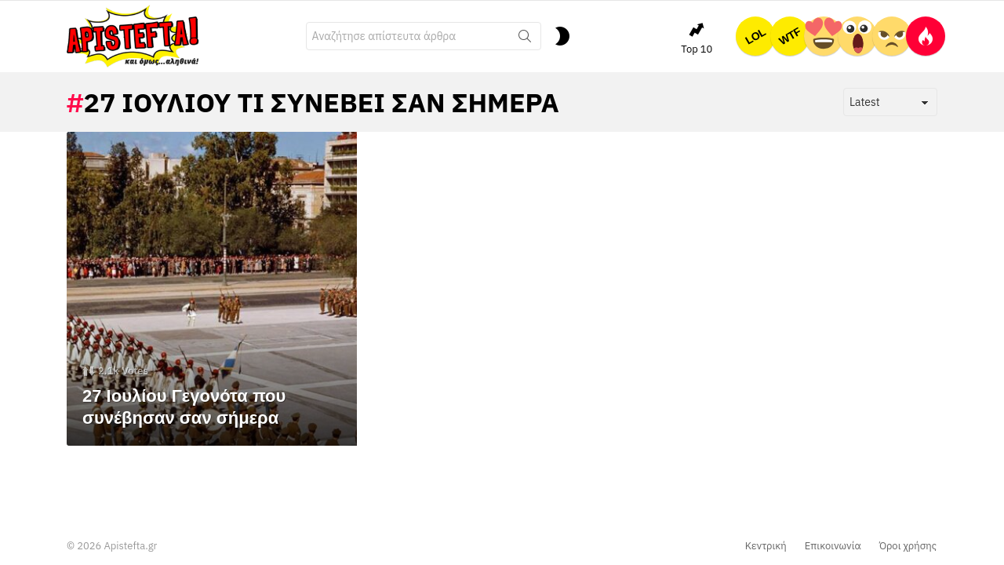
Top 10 (696, 38)
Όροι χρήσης (908, 546)
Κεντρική (766, 546)
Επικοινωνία (833, 546)
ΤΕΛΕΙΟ (823, 36)
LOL (755, 36)
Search (524, 39)
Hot (925, 36)
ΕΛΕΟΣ (891, 36)
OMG (857, 36)
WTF (789, 36)
